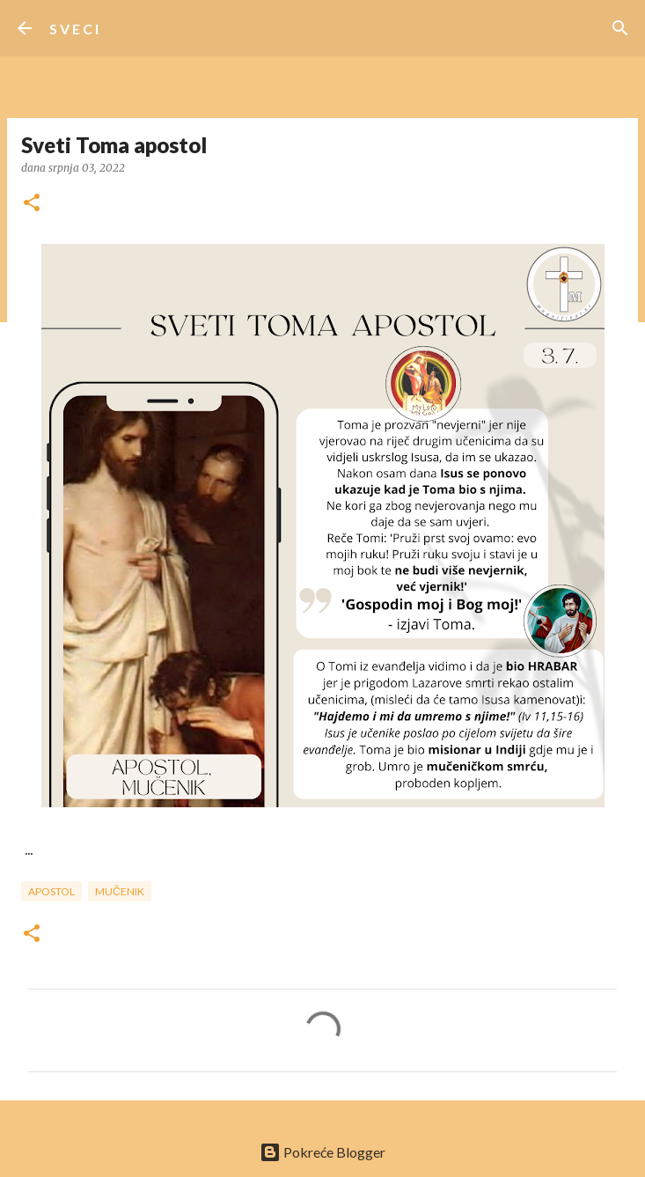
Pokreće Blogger (322, 1152)
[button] (31, 204)
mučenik (119, 891)
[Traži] (620, 28)
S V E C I (74, 28)
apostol (51, 891)
